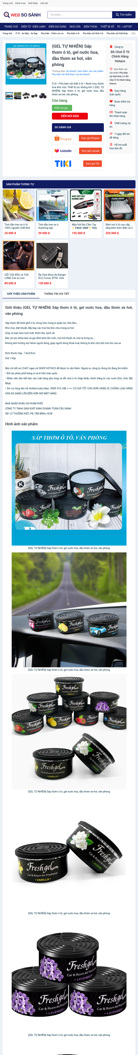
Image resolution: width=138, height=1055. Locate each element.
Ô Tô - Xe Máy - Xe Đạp (26, 33)
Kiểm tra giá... (62, 107)
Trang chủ (8, 3)
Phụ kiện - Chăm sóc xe (52, 33)
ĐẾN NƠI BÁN (70, 116)
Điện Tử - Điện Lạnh (33, 26)
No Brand (71, 71)
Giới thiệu (33, 3)
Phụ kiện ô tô (73, 33)
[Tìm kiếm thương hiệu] (79, 14)
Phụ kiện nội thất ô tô (93, 33)
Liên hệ (44, 3)
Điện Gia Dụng (57, 26)
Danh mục (20, 3)
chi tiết (57, 293)
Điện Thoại (90, 26)
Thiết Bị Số (107, 26)
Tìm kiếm (124, 14)
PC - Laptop (124, 26)
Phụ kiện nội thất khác (117, 33)
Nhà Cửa (75, 26)
